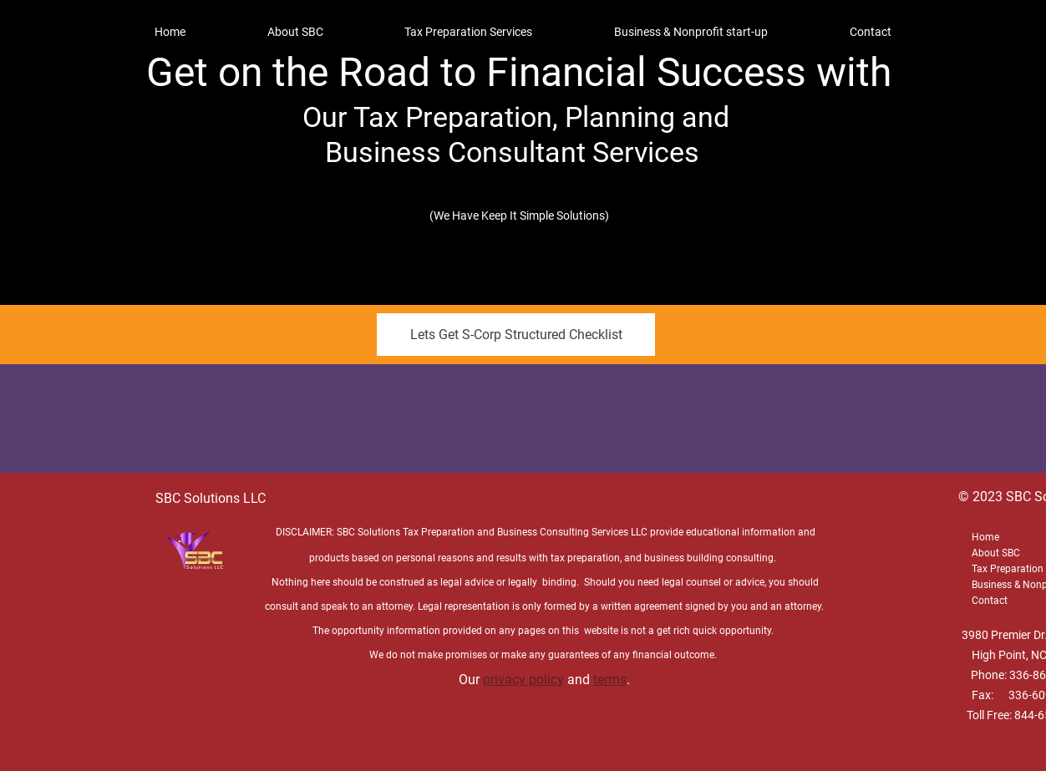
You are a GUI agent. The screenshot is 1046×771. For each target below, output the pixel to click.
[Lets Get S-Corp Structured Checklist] (516, 334)
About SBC (996, 553)
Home (985, 537)
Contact (990, 600)
